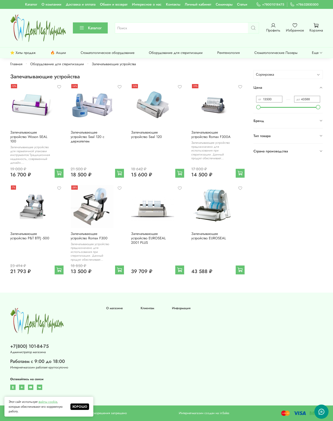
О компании (51, 4)
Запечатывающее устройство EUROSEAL (208, 236)
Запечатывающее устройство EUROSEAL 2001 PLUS (148, 238)
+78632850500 (304, 4)
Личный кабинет (198, 4)
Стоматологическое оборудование (107, 52)
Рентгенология (228, 52)
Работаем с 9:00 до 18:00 (37, 361)
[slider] (258, 107)
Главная (16, 64)
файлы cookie (47, 401)
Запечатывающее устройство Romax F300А (211, 134)
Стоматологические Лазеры (275, 52)
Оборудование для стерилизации (176, 52)
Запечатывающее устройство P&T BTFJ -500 (29, 236)
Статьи (242, 4)
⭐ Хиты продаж (23, 52)
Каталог (31, 4)
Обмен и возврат (114, 4)
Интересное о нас (147, 4)
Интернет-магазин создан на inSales (204, 413)
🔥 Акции (58, 52)
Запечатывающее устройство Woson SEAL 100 (28, 137)
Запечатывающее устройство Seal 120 (146, 134)
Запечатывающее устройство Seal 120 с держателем (87, 137)
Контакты (173, 4)
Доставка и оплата (81, 4)
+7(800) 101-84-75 (29, 346)
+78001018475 (270, 4)
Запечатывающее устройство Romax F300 (89, 236)
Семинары (224, 4)
